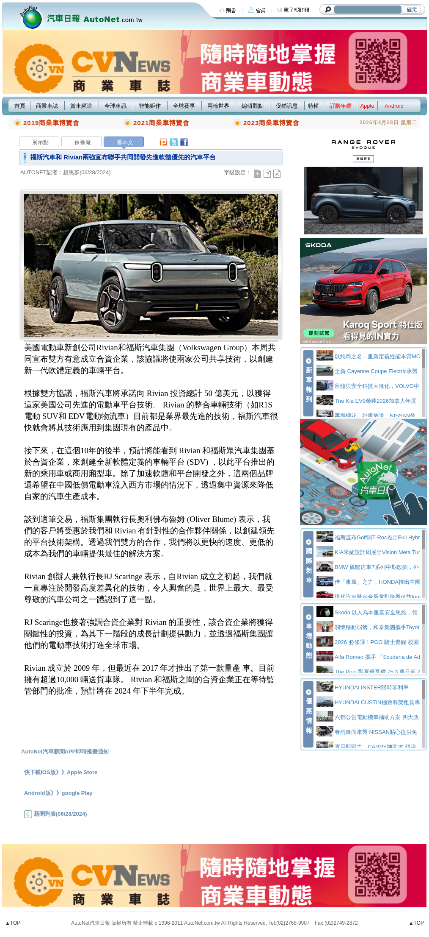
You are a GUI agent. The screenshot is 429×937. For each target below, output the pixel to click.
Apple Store (82, 772)
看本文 (125, 142)
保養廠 (82, 142)
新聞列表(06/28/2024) (55, 814)
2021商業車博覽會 (161, 122)
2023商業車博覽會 (271, 122)
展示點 (40, 142)
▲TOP (12, 923)
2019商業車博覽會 (51, 122)
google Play (77, 793)
